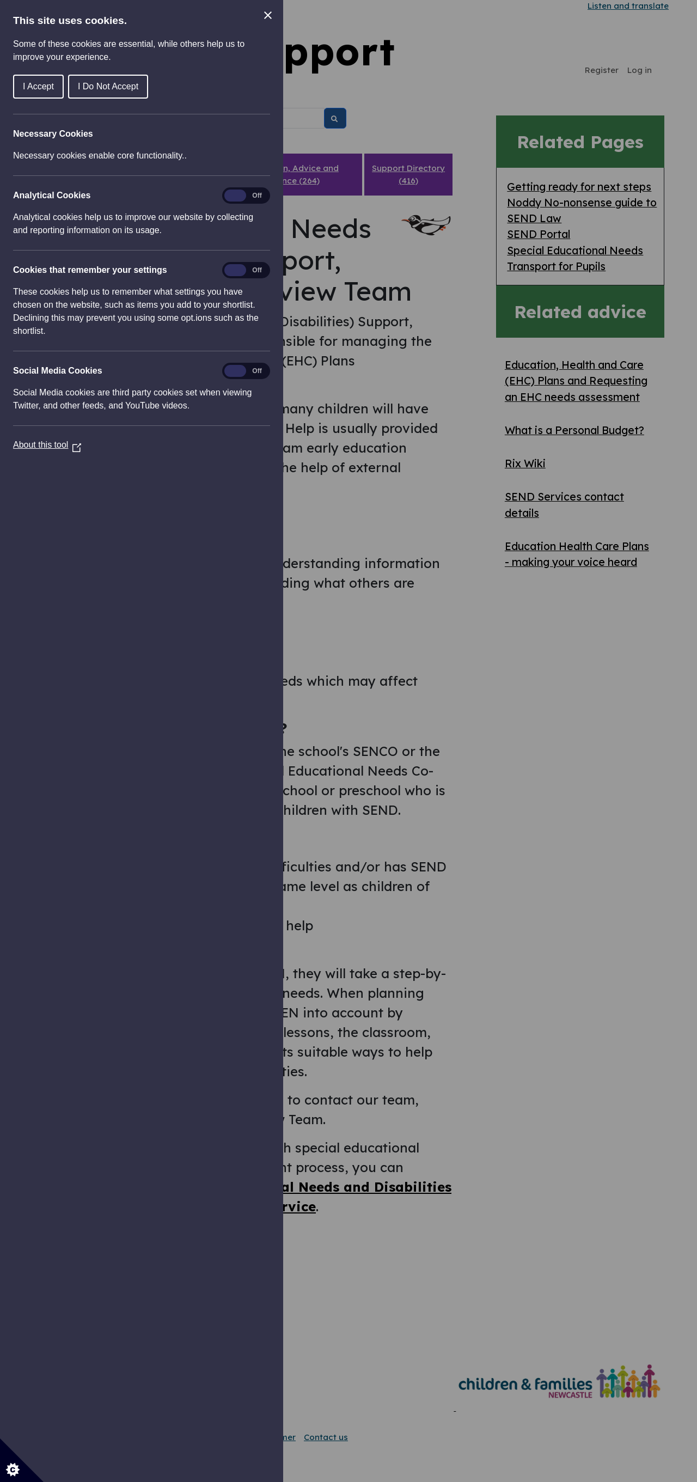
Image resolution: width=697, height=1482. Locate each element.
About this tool (47, 444)
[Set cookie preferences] (22, 1460)
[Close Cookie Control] (267, 15)
